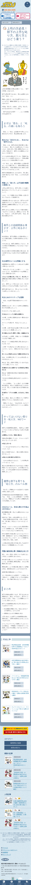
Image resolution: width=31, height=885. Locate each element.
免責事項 (5, 852)
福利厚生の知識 (15, 743)
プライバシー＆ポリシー (10, 850)
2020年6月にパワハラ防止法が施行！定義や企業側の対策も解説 (20, 693)
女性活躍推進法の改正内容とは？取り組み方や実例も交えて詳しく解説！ (20, 662)
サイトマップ (7, 854)
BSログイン (27, 883)
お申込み (19, 883)
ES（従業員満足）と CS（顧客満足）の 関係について (19, 814)
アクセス (5, 848)
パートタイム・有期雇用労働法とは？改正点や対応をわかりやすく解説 (20, 677)
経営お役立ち (15, 747)
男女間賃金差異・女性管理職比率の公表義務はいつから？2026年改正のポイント (20, 646)
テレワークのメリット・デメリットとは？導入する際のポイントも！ (20, 708)
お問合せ (4, 883)
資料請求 (12, 883)
